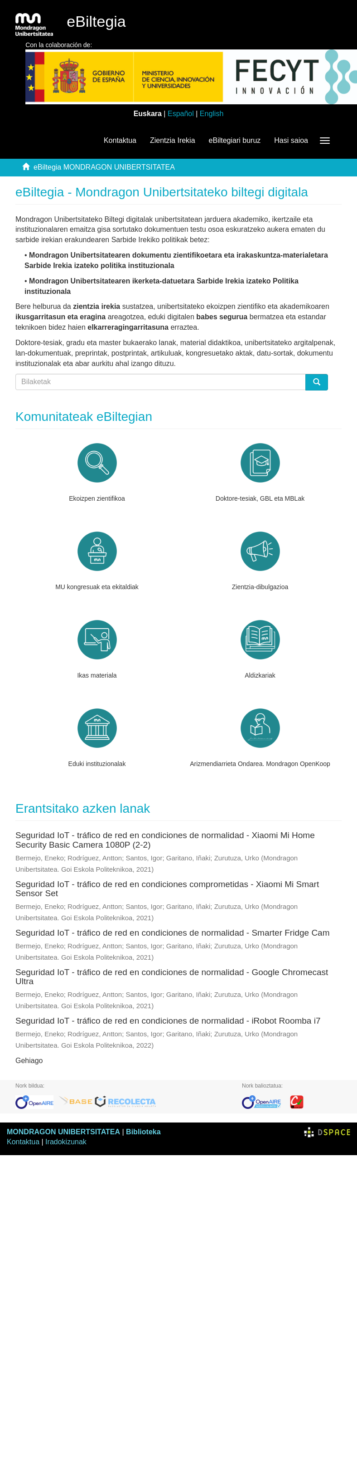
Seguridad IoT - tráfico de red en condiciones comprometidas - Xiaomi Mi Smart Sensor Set (167, 888)
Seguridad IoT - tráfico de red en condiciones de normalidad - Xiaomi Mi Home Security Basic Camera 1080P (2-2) (165, 839)
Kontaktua (120, 140)
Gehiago (29, 1060)
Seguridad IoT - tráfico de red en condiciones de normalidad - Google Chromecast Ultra (171, 976)
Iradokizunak (66, 1142)
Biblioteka (143, 1132)
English (211, 113)
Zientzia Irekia (172, 140)
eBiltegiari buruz (235, 140)
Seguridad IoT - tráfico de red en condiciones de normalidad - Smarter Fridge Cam (172, 932)
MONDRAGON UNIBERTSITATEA (63, 1132)
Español (181, 113)
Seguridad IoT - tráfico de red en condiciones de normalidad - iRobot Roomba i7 (167, 1020)
